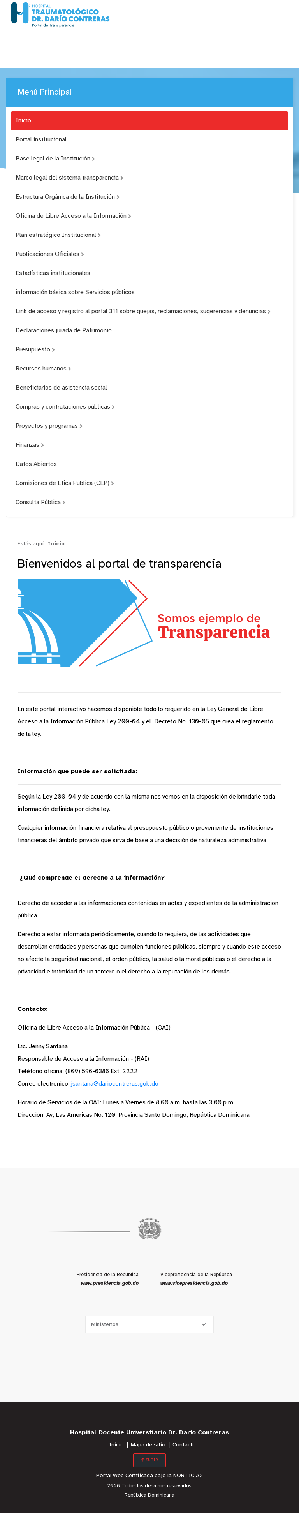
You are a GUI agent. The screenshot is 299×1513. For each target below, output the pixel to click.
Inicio (23, 120)
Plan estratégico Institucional (58, 235)
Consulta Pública (40, 502)
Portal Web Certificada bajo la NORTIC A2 (149, 1476)
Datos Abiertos (36, 464)
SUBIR (149, 1460)
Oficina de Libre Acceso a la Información (73, 216)
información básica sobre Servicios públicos (75, 292)
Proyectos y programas (49, 426)
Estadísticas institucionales (53, 273)
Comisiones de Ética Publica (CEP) (65, 483)
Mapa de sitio (148, 1445)
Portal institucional (41, 139)
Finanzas (30, 445)
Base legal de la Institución (55, 158)
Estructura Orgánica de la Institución (68, 197)
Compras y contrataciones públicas (65, 407)
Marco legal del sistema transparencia (69, 178)
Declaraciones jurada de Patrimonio (64, 330)
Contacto (184, 1445)
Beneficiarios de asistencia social (61, 387)
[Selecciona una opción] (149, 1324)
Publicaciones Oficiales (50, 254)
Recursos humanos (43, 368)
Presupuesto (35, 349)
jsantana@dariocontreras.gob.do (115, 1084)
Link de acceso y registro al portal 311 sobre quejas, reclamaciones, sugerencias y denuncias (143, 311)
